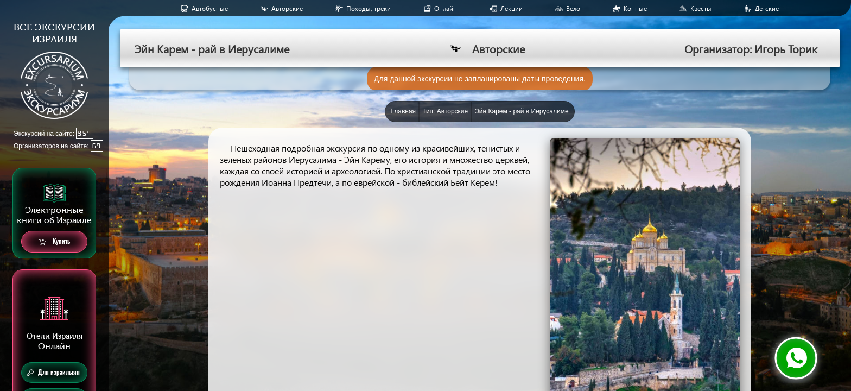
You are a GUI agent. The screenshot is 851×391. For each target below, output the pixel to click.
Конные (635, 8)
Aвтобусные (210, 8)
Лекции (511, 8)
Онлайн (445, 8)
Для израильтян (53, 372)
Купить (54, 242)
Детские (767, 8)
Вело (573, 8)
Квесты (701, 8)
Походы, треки (368, 8)
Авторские (287, 8)
